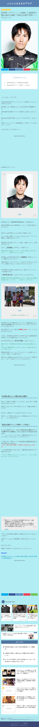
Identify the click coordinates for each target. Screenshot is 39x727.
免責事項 (25, 723)
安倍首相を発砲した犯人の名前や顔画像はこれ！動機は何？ (20, 648)
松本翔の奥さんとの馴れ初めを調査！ (18, 82)
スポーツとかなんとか (6, 9)
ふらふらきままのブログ (19, 3)
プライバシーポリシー (16, 723)
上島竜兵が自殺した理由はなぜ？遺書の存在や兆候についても (20, 654)
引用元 (20, 214)
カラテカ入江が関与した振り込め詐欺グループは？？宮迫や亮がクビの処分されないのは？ (20, 660)
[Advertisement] (19, 148)
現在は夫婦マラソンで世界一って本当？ (18, 85)
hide (24, 77)
